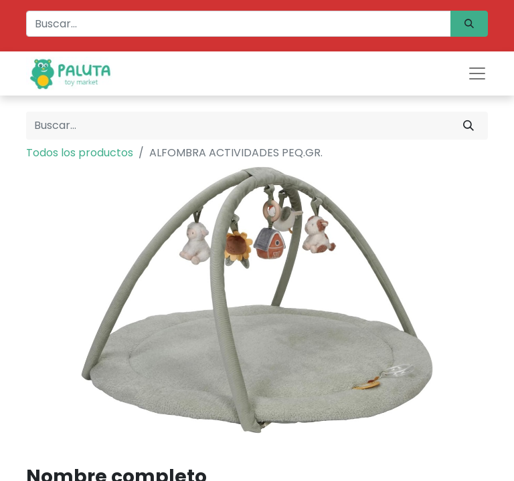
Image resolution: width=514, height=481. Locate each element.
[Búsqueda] (469, 24)
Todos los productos (79, 152)
